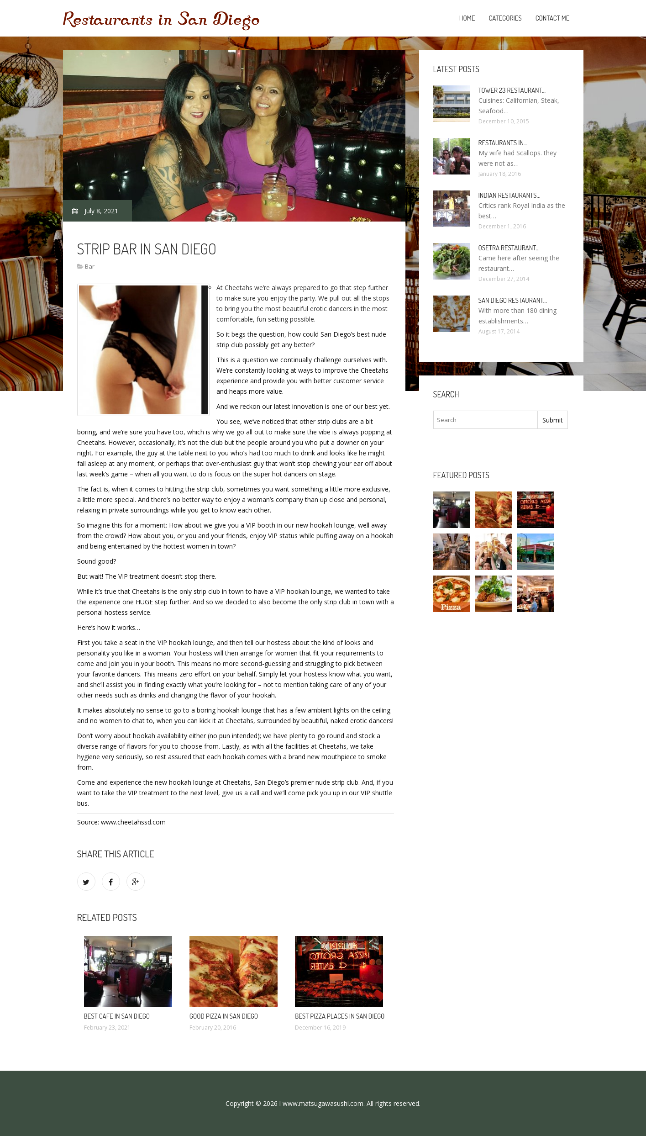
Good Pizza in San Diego (223, 1016)
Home (467, 18)
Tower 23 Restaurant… (512, 90)
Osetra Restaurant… (509, 247)
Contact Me (553, 18)
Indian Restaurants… (509, 195)
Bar (90, 266)
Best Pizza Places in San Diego (339, 1016)
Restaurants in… (503, 142)
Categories (504, 18)
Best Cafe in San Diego (117, 1016)
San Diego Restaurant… (512, 300)
